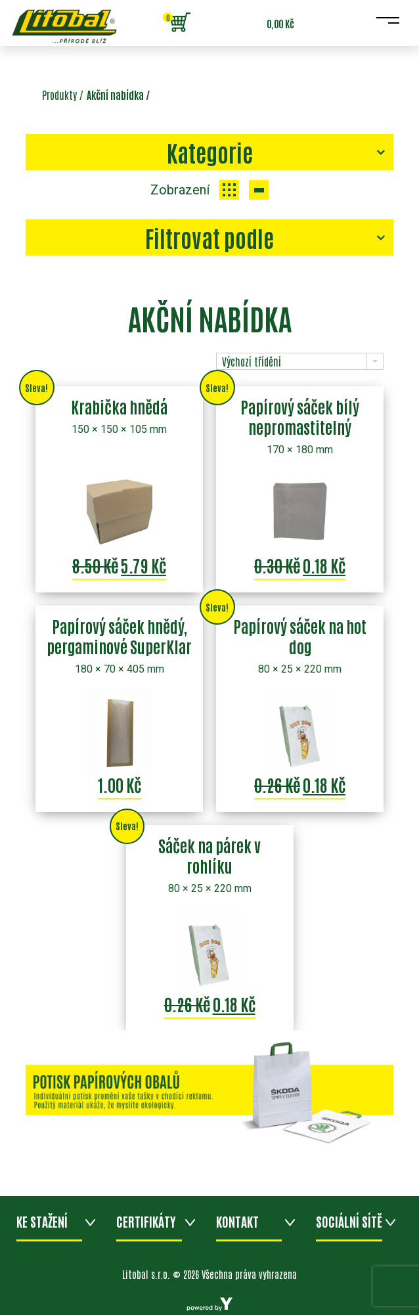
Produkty (59, 94)
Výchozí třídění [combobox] (251, 361)
